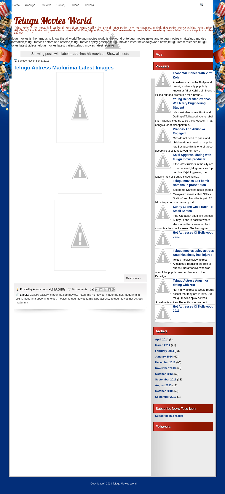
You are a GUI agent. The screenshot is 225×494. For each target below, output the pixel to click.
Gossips (30, 4)
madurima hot (114, 294)
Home (16, 4)
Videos (75, 4)
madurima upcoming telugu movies (45, 298)
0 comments (79, 289)
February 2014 (164, 351)
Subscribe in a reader (169, 415)
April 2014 (161, 339)
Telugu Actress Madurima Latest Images (64, 68)
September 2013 (166, 379)
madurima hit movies (91, 294)
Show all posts (118, 54)
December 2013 (165, 362)
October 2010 (164, 391)
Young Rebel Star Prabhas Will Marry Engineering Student (192, 103)
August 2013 (163, 385)
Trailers (89, 4)
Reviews (46, 4)
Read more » (133, 278)
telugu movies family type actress (88, 298)
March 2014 (162, 345)
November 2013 (165, 368)
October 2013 (164, 373)
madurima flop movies (63, 294)
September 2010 (166, 396)
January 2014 (164, 356)
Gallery (60, 4)
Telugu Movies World (52, 20)
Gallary (34, 294)
